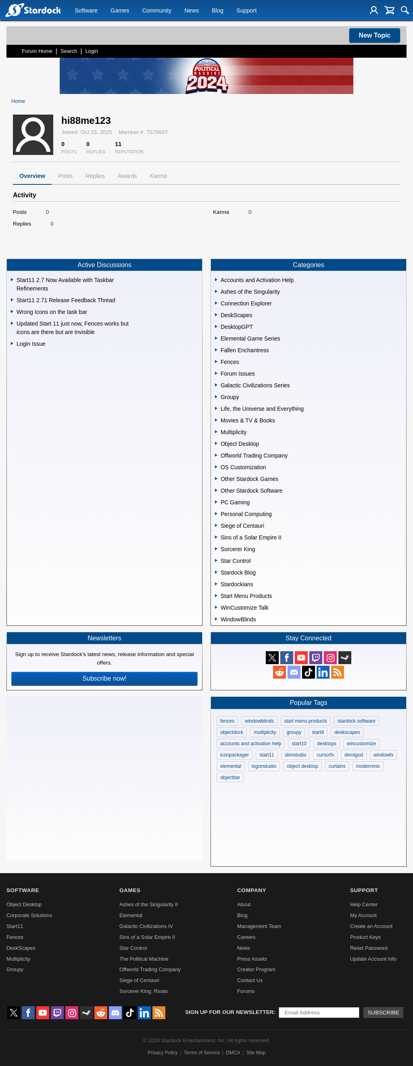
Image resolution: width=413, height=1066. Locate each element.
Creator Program (256, 969)
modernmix (368, 766)
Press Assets (252, 959)
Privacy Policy (163, 1053)
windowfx (383, 755)
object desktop (302, 766)
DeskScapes (20, 948)
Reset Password (369, 948)
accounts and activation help (250, 743)
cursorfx (325, 755)
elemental (230, 766)
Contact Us (250, 980)
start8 (318, 732)
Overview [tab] (32, 176)
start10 (299, 743)
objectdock (231, 732)
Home (18, 101)
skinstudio (295, 755)
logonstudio (264, 766)
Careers (246, 937)
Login (91, 51)
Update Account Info (373, 959)
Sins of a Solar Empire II (147, 937)
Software (86, 10)
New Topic (375, 35)
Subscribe (383, 1013)
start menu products (305, 721)
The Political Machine (144, 959)
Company (251, 890)
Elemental (130, 915)
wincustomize (361, 743)
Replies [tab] (95, 176)
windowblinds (259, 721)
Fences (14, 937)
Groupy (14, 969)
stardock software (356, 721)
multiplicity (265, 732)
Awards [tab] (127, 176)
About (243, 904)
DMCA (233, 1053)
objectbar (230, 777)
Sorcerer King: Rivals (143, 991)
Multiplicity (18, 959)
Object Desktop (24, 904)
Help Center (364, 904)
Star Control (133, 948)
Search (68, 51)
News (191, 10)
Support (246, 10)
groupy (294, 732)
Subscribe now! (104, 678)
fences (227, 721)
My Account (363, 915)
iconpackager (234, 755)
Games (120, 10)
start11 (266, 755)
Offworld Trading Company (150, 969)
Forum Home (37, 51)
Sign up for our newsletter (229, 1012)
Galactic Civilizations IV (146, 926)
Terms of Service (202, 1053)
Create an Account (371, 926)
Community (156, 10)
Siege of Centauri (139, 980)
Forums (245, 991)
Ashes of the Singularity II (148, 904)
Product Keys (365, 937)
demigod (353, 755)
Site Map (255, 1053)
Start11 (14, 926)
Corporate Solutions (29, 915)
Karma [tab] (158, 176)
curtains (337, 766)
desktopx (326, 743)
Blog (217, 10)
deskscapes (347, 732)
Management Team (259, 926)
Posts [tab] (65, 176)
